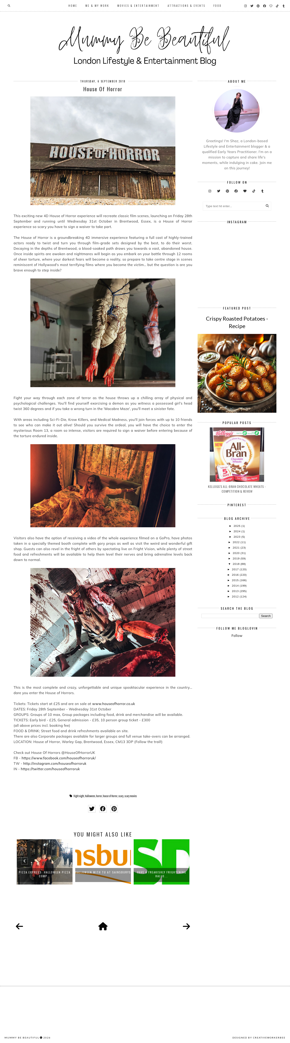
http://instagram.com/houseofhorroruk (55, 763)
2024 (237, 531)
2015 (235, 580)
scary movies (130, 796)
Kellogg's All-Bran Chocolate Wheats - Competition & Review (237, 489)
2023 (237, 536)
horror (99, 796)
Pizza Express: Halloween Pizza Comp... (44, 874)
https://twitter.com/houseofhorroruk (50, 769)
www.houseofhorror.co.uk (113, 704)
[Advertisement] (245, 678)
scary (120, 796)
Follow (237, 635)
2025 (237, 525)
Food (217, 5)
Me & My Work (97, 5)
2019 (236, 558)
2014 (235, 585)
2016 (235, 574)
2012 (235, 596)
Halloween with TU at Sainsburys (103, 872)
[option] (45, 862)
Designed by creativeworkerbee (258, 1037)
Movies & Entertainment (138, 5)
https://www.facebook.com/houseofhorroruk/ (59, 758)
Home (72, 5)
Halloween (90, 796)
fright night (79, 796)
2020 (236, 553)
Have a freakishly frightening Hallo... (161, 874)
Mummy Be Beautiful (22, 1037)
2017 (235, 569)
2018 (236, 564)
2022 (236, 542)
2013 (235, 591)
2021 (236, 547)
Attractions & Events (186, 5)
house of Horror (110, 796)
